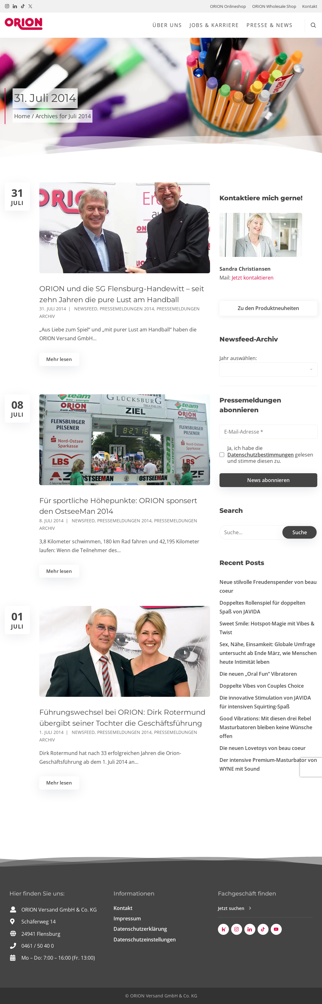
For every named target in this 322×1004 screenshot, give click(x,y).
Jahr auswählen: (238, 358)
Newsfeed (85, 309)
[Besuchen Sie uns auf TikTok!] (22, 6)
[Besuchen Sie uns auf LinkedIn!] (15, 6)
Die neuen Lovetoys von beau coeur (262, 748)
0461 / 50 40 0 (37, 945)
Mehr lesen (59, 359)
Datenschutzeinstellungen (145, 939)
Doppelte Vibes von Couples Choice (261, 685)
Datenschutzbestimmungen (260, 454)
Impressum (127, 918)
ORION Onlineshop (228, 6)
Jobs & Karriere (214, 25)
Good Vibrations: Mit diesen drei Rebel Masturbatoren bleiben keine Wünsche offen (265, 727)
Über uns (167, 25)
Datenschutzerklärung (140, 928)
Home (22, 116)
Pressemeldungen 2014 (127, 309)
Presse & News (270, 25)
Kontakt (309, 6)
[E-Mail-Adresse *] (268, 432)
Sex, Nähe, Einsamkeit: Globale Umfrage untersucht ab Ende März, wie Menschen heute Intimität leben (268, 653)
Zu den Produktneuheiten (268, 308)
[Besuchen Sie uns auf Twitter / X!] (30, 6)
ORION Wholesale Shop (274, 6)
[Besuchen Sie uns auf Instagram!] (7, 6)
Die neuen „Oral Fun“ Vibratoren (258, 673)
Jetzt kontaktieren (253, 277)
